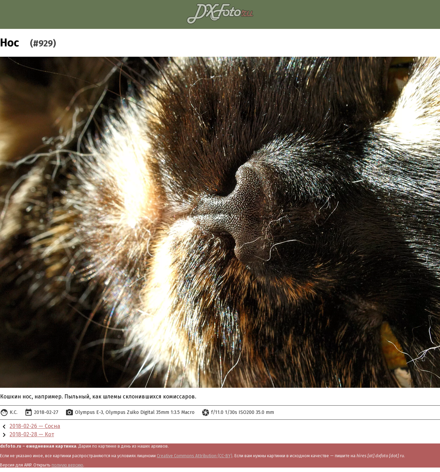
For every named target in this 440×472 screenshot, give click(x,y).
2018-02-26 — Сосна (35, 426)
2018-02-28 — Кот (32, 434)
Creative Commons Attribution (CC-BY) (194, 455)
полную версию (67, 465)
